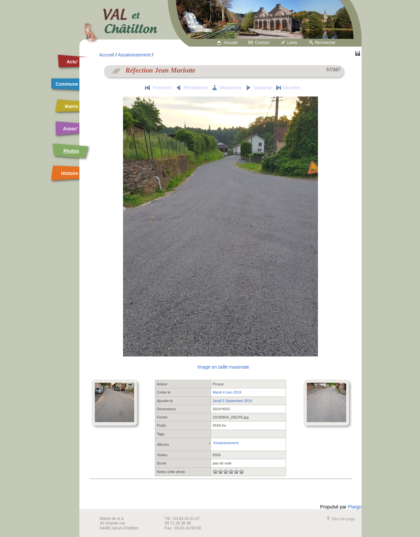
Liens (292, 42)
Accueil (230, 42)
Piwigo (355, 506)
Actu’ (72, 61)
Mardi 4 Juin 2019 (227, 392)
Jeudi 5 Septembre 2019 (232, 401)
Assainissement (134, 54)
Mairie (71, 106)
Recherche (325, 42)
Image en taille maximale (223, 367)
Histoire (69, 173)
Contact (262, 42)
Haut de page (340, 519)
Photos (71, 151)
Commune (67, 84)
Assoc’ (70, 128)
